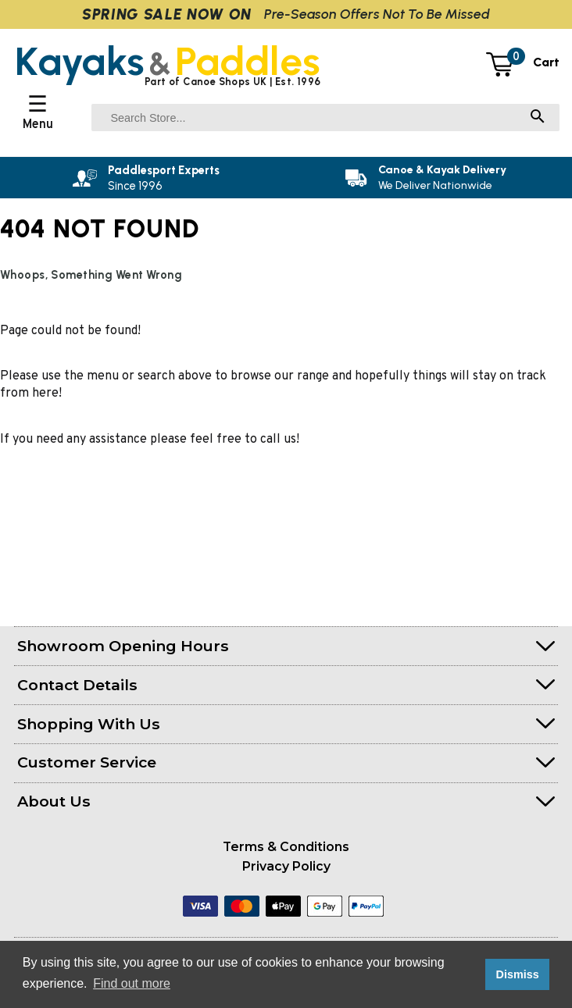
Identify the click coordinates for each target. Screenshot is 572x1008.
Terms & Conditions (286, 846)
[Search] (537, 117)
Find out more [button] (131, 983)
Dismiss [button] (516, 974)
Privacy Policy (286, 866)
